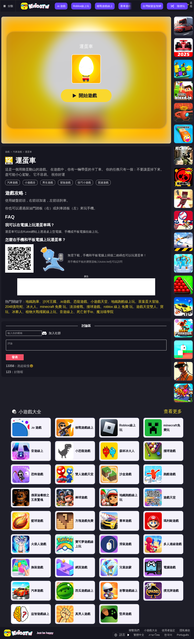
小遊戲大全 (150, 630)
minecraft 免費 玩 (53, 307)
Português (183, 634)
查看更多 (173, 411)
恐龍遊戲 (80, 302)
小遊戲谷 (30, 182)
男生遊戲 (47, 182)
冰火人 (31, 307)
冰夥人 (17, 312)
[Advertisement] (86, 286)
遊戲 (7, 152)
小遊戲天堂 (99, 302)
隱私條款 (185, 630)
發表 (15, 358)
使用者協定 (168, 630)
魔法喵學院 (104, 312)
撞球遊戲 (93, 307)
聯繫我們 (134, 630)
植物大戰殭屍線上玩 (41, 312)
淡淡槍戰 (76, 307)
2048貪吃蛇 (14, 307)
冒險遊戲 (65, 182)
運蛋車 (28, 152)
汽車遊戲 (17, 152)
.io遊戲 (65, 302)
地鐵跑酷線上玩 (123, 302)
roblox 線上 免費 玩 (118, 307)
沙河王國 (49, 302)
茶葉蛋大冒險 (148, 302)
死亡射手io (85, 312)
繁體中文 (139, 634)
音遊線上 (66, 312)
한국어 (168, 634)
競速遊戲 (103, 182)
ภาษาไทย (154, 634)
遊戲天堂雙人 (146, 307)
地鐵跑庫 (32, 302)
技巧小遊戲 (84, 182)
